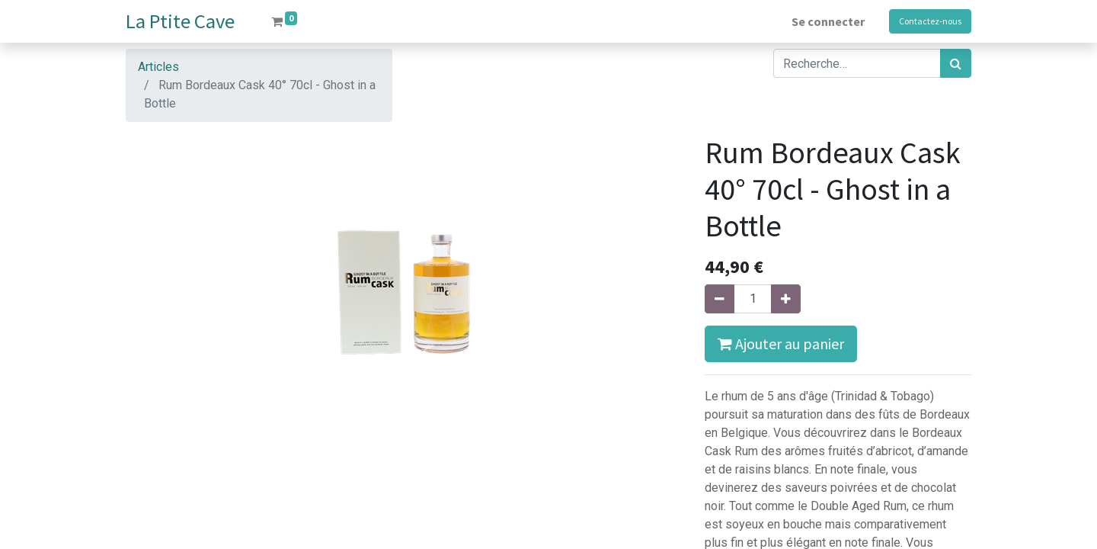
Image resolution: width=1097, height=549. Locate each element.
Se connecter (828, 21)
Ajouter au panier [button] (781, 343)
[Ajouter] (786, 298)
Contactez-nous (930, 21)
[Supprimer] (719, 298)
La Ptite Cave (180, 21)
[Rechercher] (955, 63)
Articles (158, 66)
